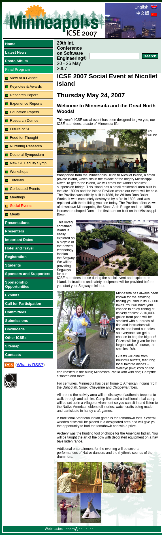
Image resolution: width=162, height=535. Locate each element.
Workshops (19, 171)
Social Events (21, 205)
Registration (16, 257)
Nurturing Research (26, 146)
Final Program (17, 69)
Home (10, 44)
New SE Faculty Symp (28, 163)
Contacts (13, 355)
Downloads (15, 329)
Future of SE (20, 129)
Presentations (17, 223)
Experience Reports (26, 103)
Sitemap (12, 346)
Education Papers (24, 112)
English (146, 7)
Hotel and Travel (19, 248)
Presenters (14, 231)
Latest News (16, 52)
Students (13, 265)
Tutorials (17, 180)
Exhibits (12, 295)
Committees (15, 312)
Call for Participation (23, 303)
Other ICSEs (16, 337)
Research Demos (24, 120)
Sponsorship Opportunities (17, 284)
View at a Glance (24, 78)
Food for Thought (24, 137)
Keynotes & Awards (26, 86)
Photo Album (16, 61)
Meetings (17, 197)
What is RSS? (30, 364)
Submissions (16, 320)
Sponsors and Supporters (27, 274)
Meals (15, 214)
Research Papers (24, 95)
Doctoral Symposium (27, 154)
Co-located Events (25, 188)
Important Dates (19, 240)
